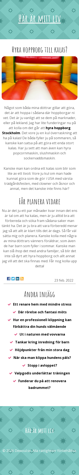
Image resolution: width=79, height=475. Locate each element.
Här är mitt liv (39, 18)
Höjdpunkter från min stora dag (42, 350)
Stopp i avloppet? (42, 365)
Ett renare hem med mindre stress (42, 304)
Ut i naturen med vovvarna (42, 334)
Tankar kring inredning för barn (42, 342)
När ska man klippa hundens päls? (42, 357)
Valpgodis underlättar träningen (42, 373)
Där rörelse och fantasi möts (42, 312)
